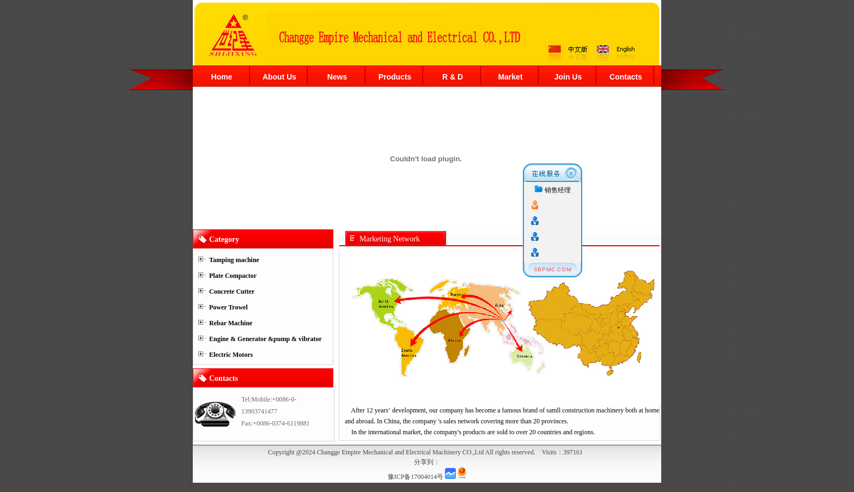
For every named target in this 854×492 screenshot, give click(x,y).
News (337, 76)
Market (510, 76)
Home (222, 76)
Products (395, 76)
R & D (452, 76)
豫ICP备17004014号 (416, 477)
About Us (279, 76)
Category (224, 239)
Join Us (568, 76)
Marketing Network (389, 239)
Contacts (625, 76)
